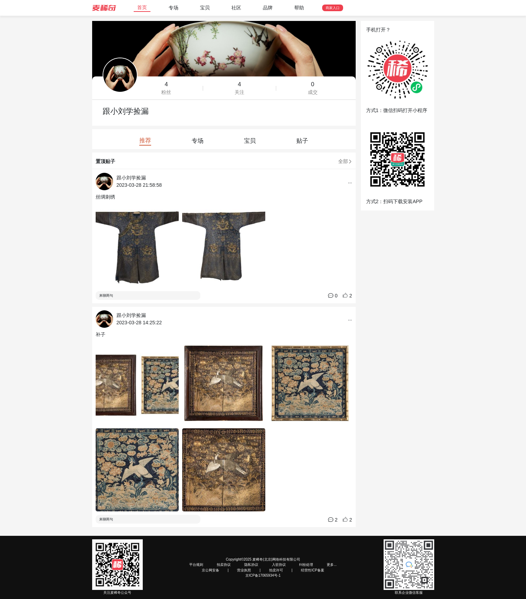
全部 (345, 161)
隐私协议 (251, 565)
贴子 (302, 141)
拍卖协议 (224, 565)
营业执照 (244, 570)
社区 (236, 7)
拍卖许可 (276, 570)
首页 (142, 7)
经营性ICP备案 (312, 570)
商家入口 (333, 8)
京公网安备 (210, 570)
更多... (331, 565)
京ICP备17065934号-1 (263, 575)
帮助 (299, 7)
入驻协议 (279, 565)
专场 (173, 7)
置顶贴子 (105, 161)
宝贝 (205, 7)
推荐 (145, 140)
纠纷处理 (306, 565)
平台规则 (196, 565)
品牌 (268, 7)
